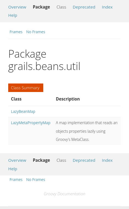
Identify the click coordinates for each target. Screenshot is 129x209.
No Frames (35, 31)
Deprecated (84, 7)
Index (107, 7)
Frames (16, 31)
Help (12, 15)
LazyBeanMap (23, 111)
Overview (17, 7)
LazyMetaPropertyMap (30, 122)
